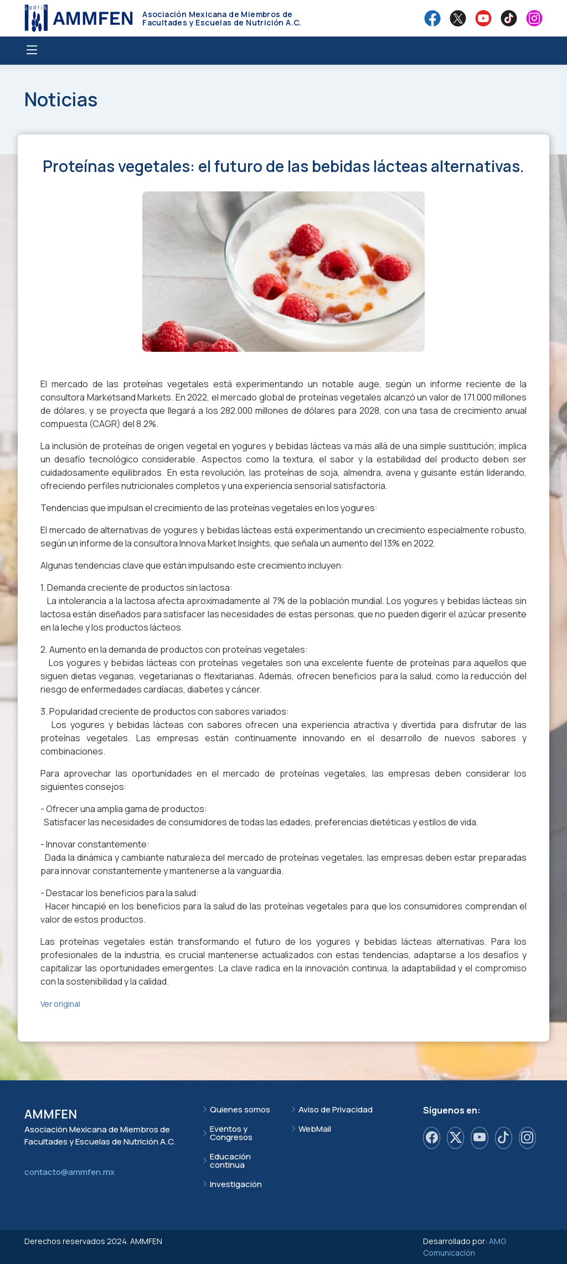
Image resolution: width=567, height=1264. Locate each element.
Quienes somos (240, 1109)
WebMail (314, 1129)
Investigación (236, 1184)
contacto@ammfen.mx (69, 1172)
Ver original (60, 1003)
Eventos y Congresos (231, 1133)
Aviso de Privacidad (335, 1109)
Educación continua (230, 1160)
